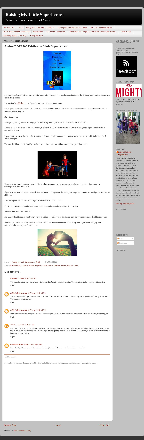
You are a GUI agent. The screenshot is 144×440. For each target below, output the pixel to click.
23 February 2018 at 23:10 (37, 293)
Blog (21, 28)
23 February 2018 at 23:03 (26, 278)
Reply (12, 285)
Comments (122, 243)
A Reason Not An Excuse (19, 266)
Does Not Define (72, 266)
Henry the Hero (36, 35)
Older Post (105, 425)
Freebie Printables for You (101, 28)
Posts (120, 238)
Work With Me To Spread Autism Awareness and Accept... (93, 31)
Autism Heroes (47, 266)
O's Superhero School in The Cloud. (72, 28)
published (20, 103)
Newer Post (10, 425)
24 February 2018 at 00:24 (33, 344)
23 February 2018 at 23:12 (37, 310)
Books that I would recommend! (17, 31)
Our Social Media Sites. (56, 31)
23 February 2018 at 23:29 (25, 325)
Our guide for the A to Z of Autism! (40, 28)
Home (58, 425)
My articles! (38, 31)
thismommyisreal (16, 344)
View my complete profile (125, 204)
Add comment (10, 357)
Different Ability (60, 266)
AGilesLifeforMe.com (18, 293)
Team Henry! (126, 31)
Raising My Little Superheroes (34, 14)
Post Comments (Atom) (22, 431)
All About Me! (9, 28)
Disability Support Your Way (15, 35)
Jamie (12, 325)
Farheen (13, 278)
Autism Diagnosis (35, 266)
